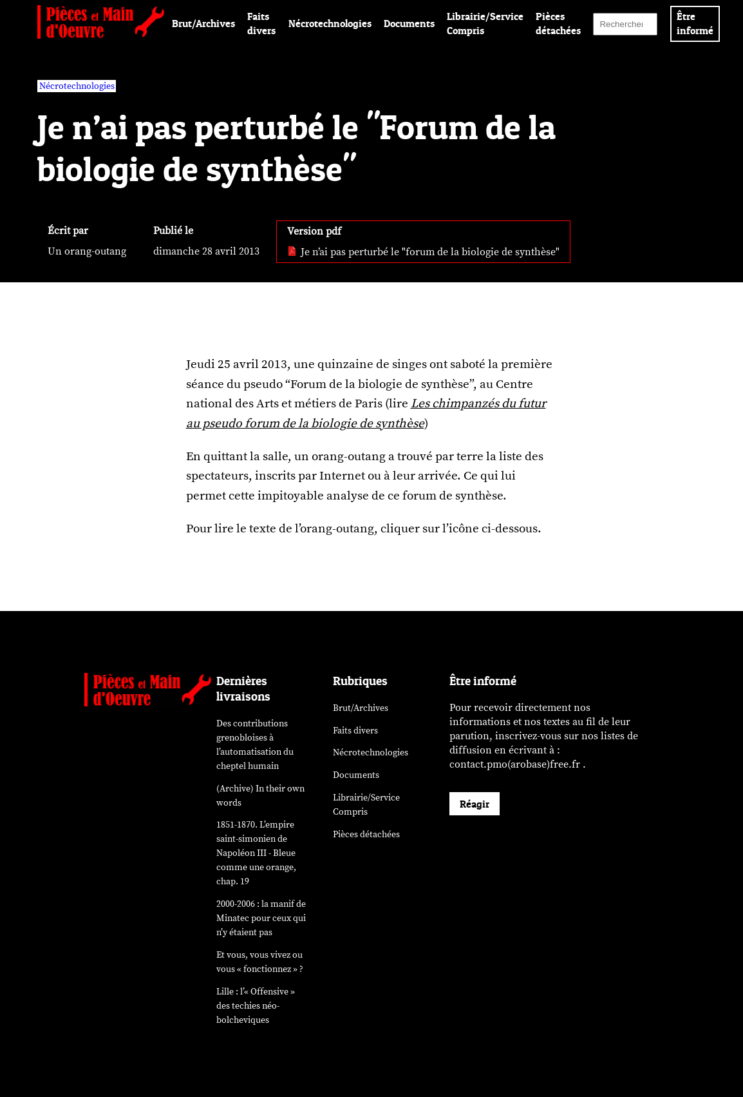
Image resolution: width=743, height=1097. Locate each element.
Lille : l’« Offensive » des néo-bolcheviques (255, 1005)
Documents (409, 23)
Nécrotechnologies (330, 23)
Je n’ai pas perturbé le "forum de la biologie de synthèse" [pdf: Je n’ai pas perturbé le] (423, 252)
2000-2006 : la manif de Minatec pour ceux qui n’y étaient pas (261, 918)
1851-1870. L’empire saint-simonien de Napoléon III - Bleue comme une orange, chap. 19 (256, 853)
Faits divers (355, 730)
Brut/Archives (203, 23)
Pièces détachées (366, 834)
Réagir (474, 803)
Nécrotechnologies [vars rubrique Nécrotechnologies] (77, 86)
